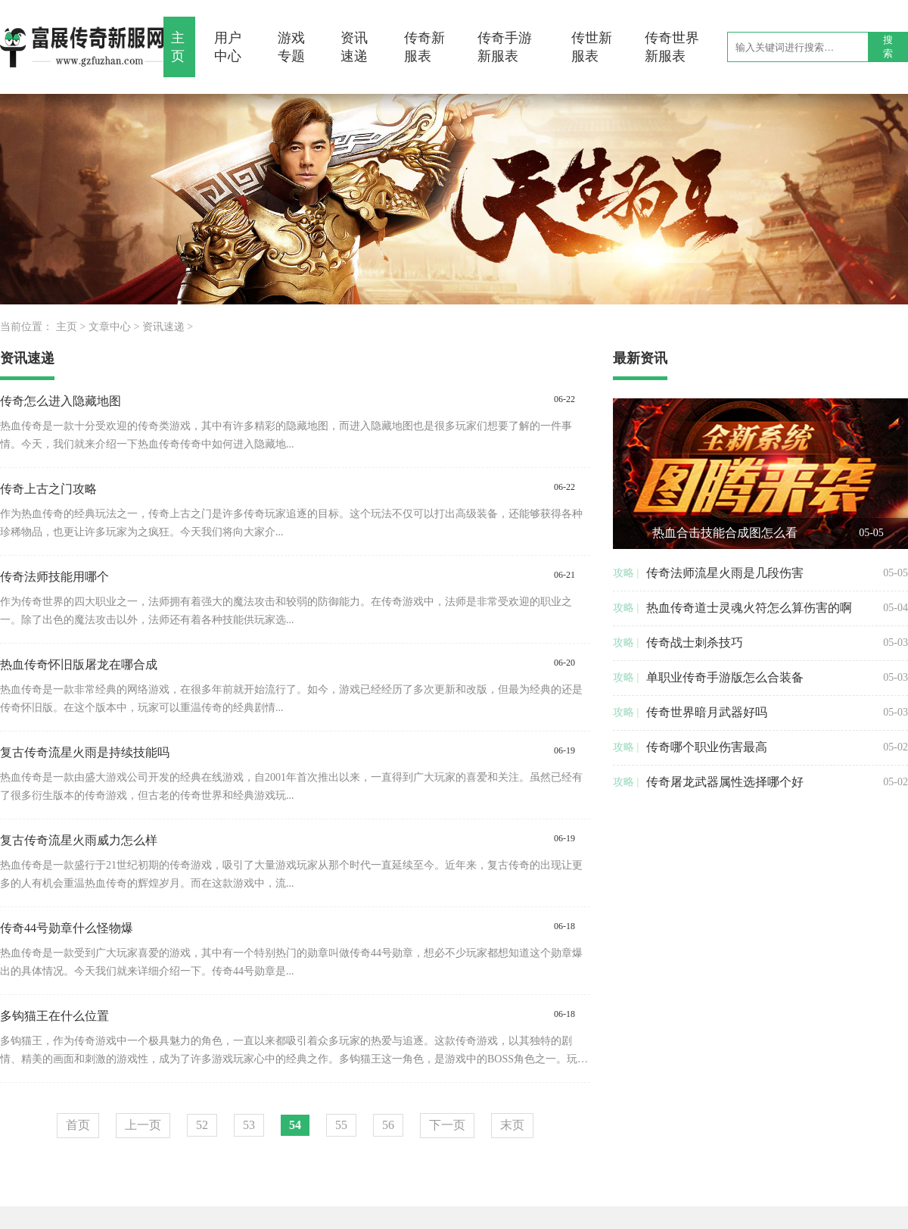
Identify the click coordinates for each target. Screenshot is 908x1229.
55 (341, 1124)
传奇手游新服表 (504, 47)
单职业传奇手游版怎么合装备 (725, 677)
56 (388, 1124)
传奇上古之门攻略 (48, 488)
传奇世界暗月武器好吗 (706, 712)
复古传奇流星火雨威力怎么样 (78, 840)
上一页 (143, 1124)
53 (249, 1124)
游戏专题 (291, 47)
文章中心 (110, 326)
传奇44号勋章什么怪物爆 (66, 928)
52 (202, 1124)
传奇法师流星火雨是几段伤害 (725, 572)
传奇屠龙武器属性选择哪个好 (725, 781)
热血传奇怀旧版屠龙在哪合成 (78, 664)
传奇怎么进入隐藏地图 (60, 401)
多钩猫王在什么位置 (54, 1015)
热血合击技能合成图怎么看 (725, 532)
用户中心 (227, 47)
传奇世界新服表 (672, 47)
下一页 (447, 1124)
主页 (178, 47)
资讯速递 (354, 47)
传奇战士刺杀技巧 (694, 642)
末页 (512, 1124)
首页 (78, 1124)
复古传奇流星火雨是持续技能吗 (84, 752)
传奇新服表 (424, 47)
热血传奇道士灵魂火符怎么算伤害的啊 (749, 607)
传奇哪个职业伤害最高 (706, 747)
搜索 (888, 46)
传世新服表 (591, 47)
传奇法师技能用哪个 (54, 576)
